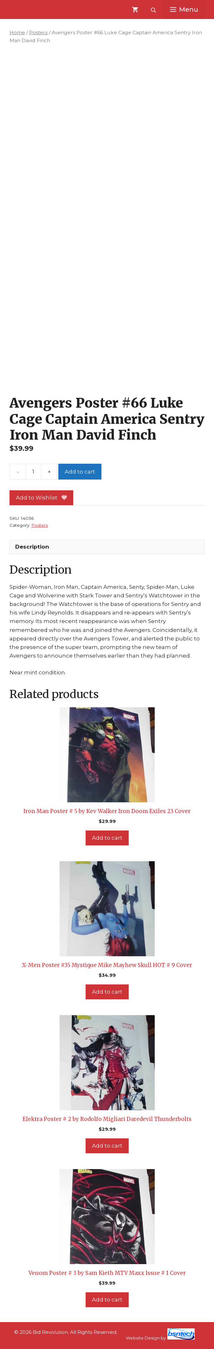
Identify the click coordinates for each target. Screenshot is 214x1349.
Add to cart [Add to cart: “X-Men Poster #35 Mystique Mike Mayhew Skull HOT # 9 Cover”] (107, 992)
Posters (38, 32)
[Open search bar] (154, 9)
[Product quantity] (33, 472)
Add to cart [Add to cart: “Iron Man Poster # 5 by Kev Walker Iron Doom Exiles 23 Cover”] (107, 838)
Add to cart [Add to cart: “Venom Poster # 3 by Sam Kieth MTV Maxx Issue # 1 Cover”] (107, 1299)
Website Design (143, 1337)
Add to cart (80, 471)
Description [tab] (32, 547)
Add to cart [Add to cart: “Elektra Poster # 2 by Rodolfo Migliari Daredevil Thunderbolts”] (107, 1145)
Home (17, 32)
